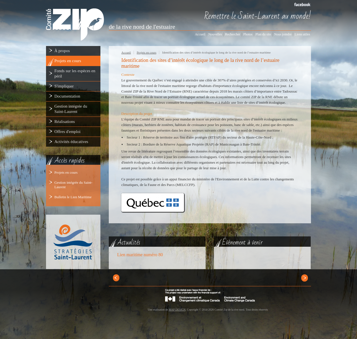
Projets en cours (66, 172)
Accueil (126, 52)
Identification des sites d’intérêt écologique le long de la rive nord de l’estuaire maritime (216, 52)
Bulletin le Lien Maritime (72, 197)
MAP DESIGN (177, 309)
